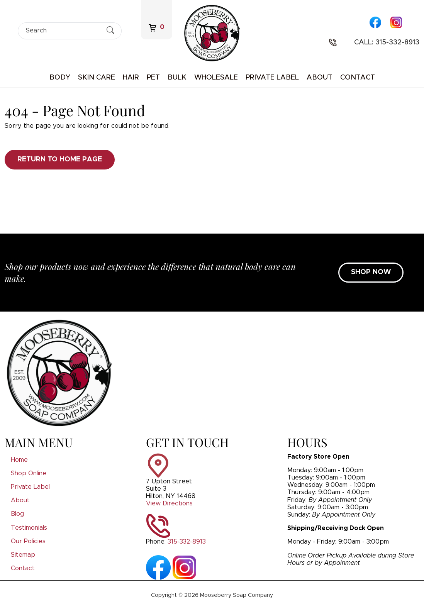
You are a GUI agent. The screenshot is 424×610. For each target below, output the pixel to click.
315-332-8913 (187, 542)
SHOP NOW (371, 272)
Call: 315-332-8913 (386, 42)
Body (59, 77)
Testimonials (29, 528)
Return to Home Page (59, 159)
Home (19, 460)
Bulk (177, 77)
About (319, 77)
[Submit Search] (110, 30)
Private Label (272, 77)
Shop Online (28, 473)
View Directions (169, 503)
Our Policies (28, 541)
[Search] (63, 31)
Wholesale (216, 77)
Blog (17, 514)
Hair (131, 77)
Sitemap (23, 555)
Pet (153, 77)
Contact (357, 77)
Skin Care (96, 77)
